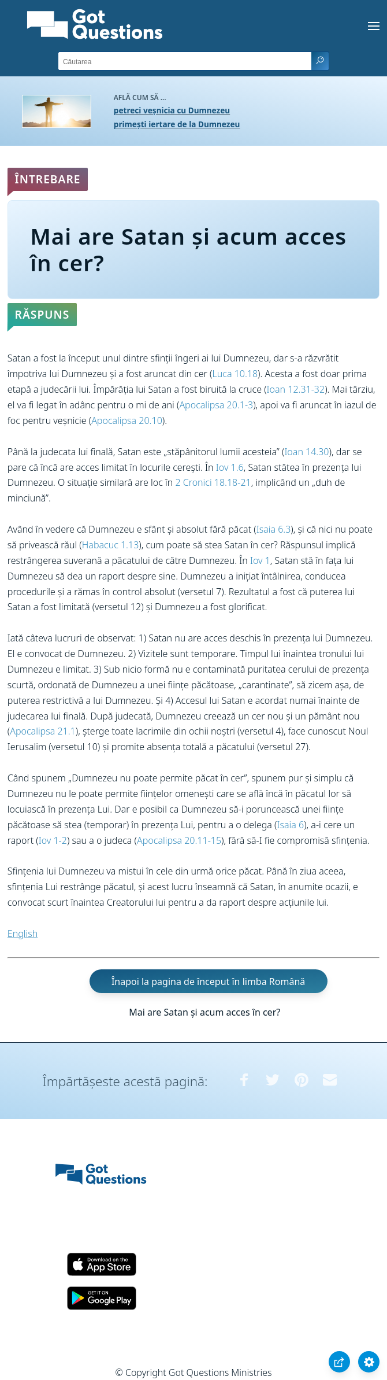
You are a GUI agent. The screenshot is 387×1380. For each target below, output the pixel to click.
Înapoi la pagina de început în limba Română (208, 981)
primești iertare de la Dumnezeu (177, 124)
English (23, 933)
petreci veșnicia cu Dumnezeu (172, 110)
